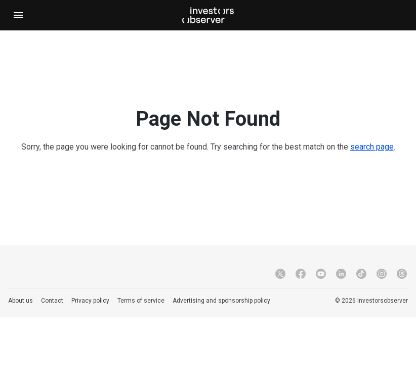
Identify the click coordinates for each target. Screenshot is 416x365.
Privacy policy (90, 300)
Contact (52, 300)
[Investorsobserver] (208, 15)
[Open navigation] (18, 15)
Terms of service (140, 300)
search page (372, 147)
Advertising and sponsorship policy (221, 300)
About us (20, 300)
